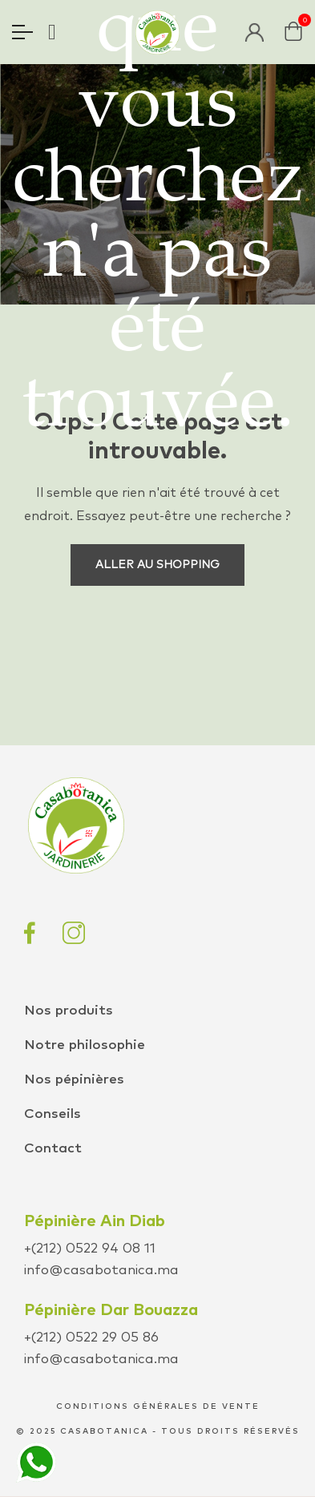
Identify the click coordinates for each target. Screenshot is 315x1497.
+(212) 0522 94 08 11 (89, 1249)
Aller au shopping (157, 565)
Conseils (52, 1114)
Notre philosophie (84, 1045)
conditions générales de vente (158, 1406)
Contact (53, 1149)
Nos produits (68, 1011)
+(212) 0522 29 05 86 (91, 1338)
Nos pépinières (74, 1080)
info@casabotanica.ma (101, 1270)
